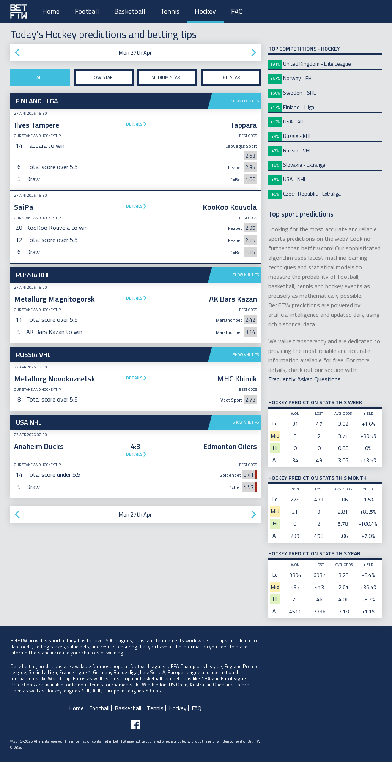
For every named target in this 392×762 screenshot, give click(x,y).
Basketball (129, 11)
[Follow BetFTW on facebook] (135, 725)
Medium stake (167, 77)
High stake (231, 77)
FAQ (237, 11)
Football (87, 11)
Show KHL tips (246, 275)
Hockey (205, 11)
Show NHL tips (246, 422)
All (40, 77)
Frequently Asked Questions (304, 379)
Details (134, 124)
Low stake (103, 77)
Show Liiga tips (245, 101)
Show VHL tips (246, 354)
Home (51, 11)
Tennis (170, 11)
